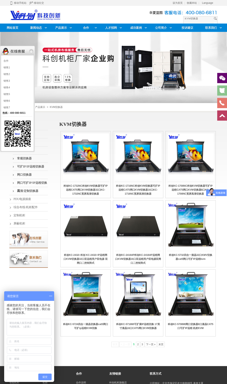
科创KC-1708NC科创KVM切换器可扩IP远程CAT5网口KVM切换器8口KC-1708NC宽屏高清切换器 (190, 189)
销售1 (7, 67)
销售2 (7, 74)
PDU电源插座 (22, 199)
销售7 (7, 107)
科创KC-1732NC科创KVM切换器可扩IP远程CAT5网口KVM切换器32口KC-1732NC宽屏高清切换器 (85, 189)
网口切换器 (24, 174)
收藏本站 (192, 2)
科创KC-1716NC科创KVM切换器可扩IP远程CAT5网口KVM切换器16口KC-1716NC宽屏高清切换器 (138, 189)
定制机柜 (19, 215)
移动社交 (36, 2)
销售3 (7, 80)
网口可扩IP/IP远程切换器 (32, 184)
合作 (6, 60)
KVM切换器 (56, 107)
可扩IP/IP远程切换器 (30, 166)
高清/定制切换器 (27, 191)
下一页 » (151, 344)
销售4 (7, 87)
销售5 (7, 94)
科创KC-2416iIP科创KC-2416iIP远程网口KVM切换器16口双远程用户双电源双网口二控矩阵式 (138, 259)
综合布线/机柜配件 (26, 207)
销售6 (7, 100)
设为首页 (178, 2)
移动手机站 (17, 2)
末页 (160, 344)
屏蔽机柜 (19, 223)
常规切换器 (24, 158)
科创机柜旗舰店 (118, 382)
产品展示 (40, 107)
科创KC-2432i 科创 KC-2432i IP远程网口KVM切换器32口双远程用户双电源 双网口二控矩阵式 (85, 259)
